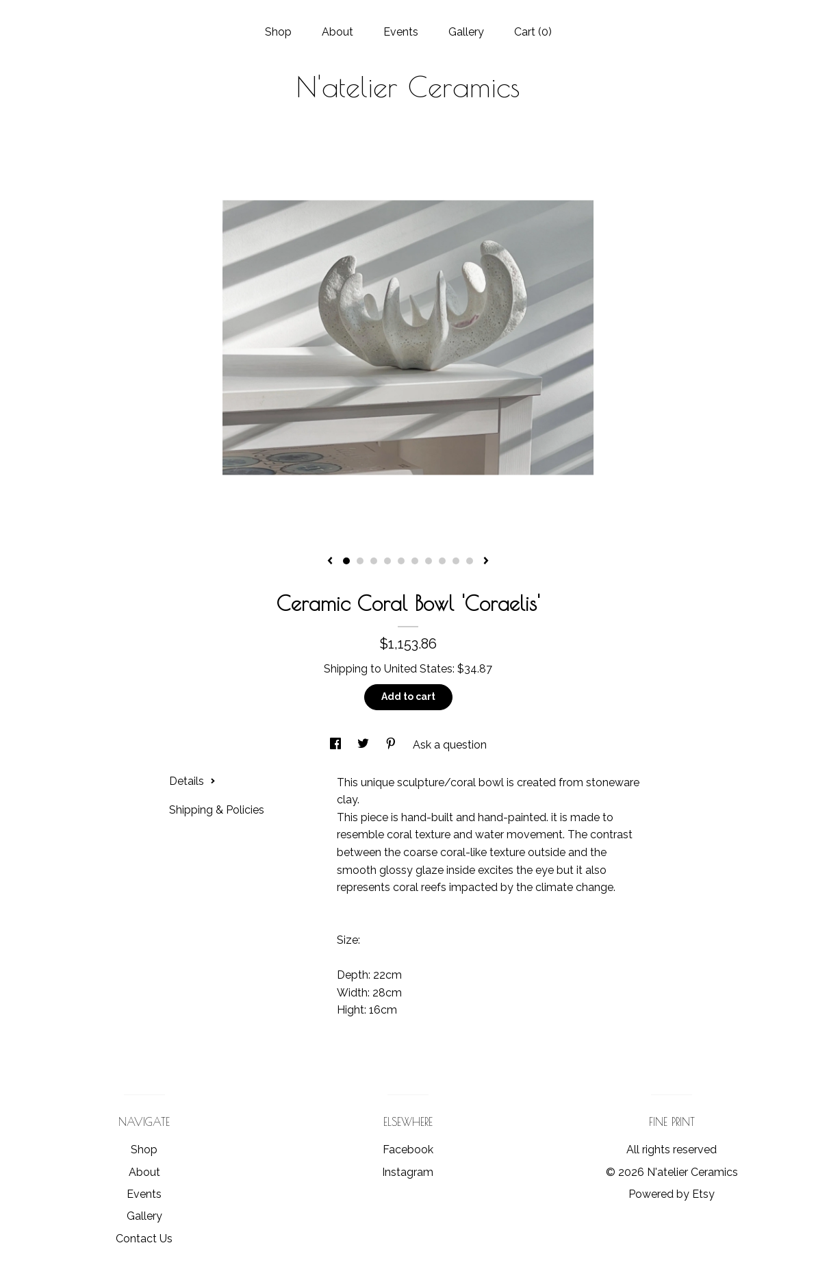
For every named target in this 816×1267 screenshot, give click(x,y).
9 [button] (455, 560)
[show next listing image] (486, 561)
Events (400, 31)
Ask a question (450, 744)
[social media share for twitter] (364, 744)
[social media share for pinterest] (392, 744)
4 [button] (387, 560)
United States (418, 668)
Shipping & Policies (216, 809)
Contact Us (144, 1238)
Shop (278, 31)
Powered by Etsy (671, 1194)
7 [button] (428, 560)
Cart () (533, 31)
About (337, 31)
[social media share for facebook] (337, 744)
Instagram (407, 1172)
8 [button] (442, 560)
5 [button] (401, 560)
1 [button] (346, 560)
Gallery (466, 31)
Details (192, 781)
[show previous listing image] (330, 561)
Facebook (408, 1149)
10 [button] (469, 560)
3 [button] (373, 560)
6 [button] (414, 560)
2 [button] (360, 560)
